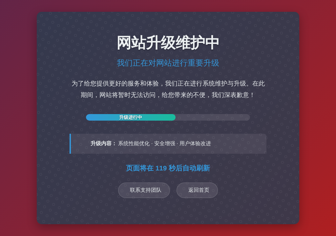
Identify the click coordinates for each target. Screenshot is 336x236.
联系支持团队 (145, 190)
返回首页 (198, 190)
